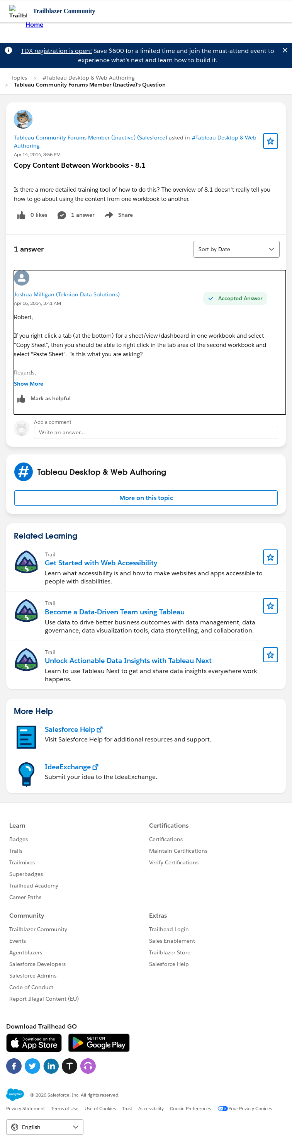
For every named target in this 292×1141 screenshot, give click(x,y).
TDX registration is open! (56, 51)
